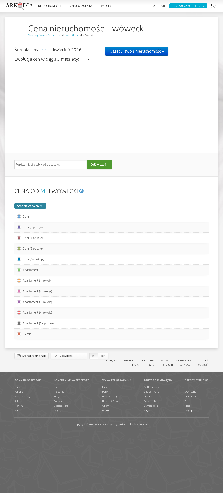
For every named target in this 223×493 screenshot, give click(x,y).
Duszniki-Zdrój (109, 457)
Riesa (187, 466)
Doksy (105, 452)
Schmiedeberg (22, 457)
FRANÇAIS (111, 421)
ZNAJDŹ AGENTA (81, 5)
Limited (110, 485)
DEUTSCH (167, 426)
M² (43, 191)
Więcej (18, 471)
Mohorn (18, 466)
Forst (17, 448)
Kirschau (106, 448)
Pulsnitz (148, 457)
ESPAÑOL (129, 421)
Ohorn (105, 466)
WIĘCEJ (106, 5)
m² (43, 49)
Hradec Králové (110, 462)
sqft (103, 416)
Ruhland (18, 452)
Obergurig (190, 452)
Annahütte (190, 457)
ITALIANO (134, 426)
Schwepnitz (150, 462)
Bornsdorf (59, 462)
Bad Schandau (151, 452)
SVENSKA (185, 426)
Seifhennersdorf (152, 448)
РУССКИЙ (203, 426)
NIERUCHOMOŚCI (49, 5)
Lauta (57, 448)
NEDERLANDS (183, 421)
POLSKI (165, 421)
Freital (188, 462)
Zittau (188, 448)
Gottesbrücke (61, 466)
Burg (56, 457)
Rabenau (19, 462)
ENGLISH (150, 426)
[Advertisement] (111, 375)
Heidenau (59, 452)
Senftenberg (151, 466)
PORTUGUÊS (148, 421)
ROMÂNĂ (203, 421)
